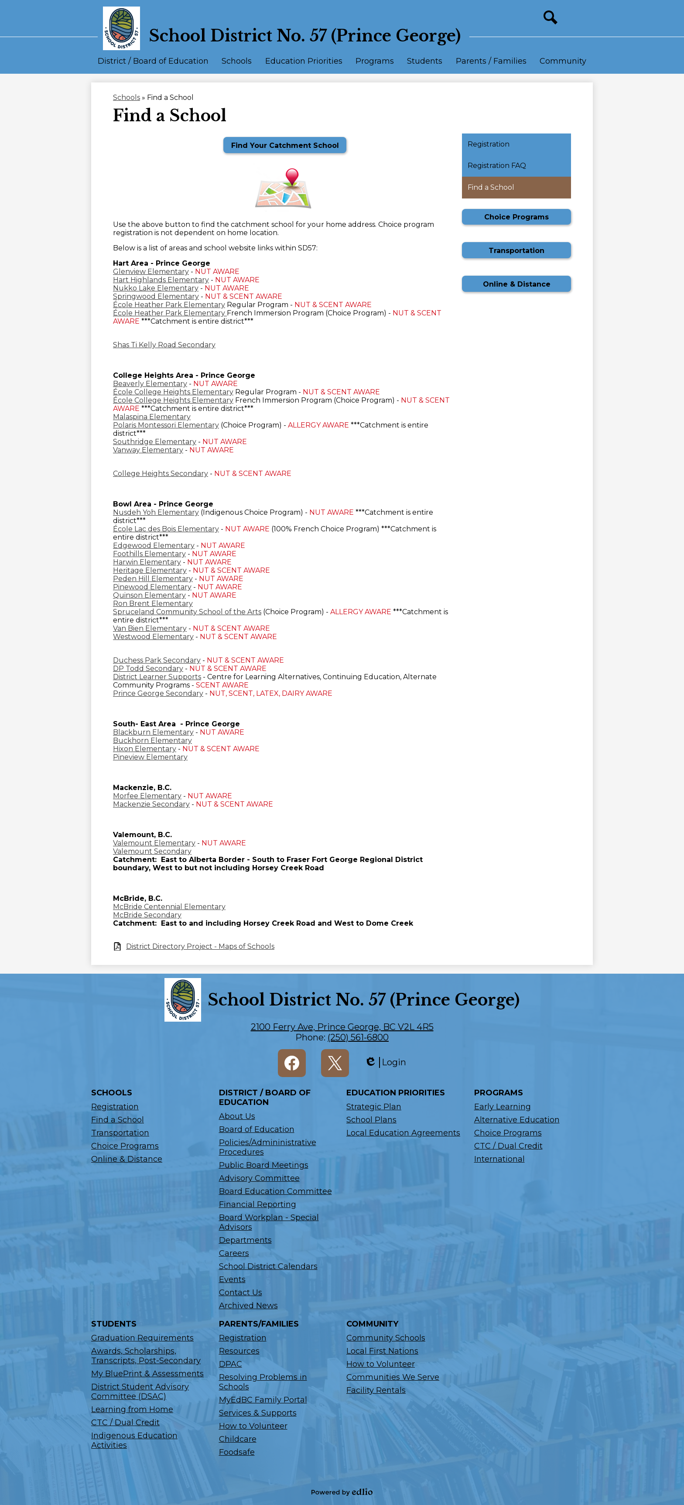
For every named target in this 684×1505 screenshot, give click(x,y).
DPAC (230, 1364)
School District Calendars (268, 1266)
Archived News (248, 1305)
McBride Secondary (147, 915)
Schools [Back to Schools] (126, 97)
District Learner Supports (157, 677)
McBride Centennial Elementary (169, 907)
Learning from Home (132, 1409)
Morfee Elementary (147, 796)
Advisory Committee (259, 1178)
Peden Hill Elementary (153, 579)
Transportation (120, 1133)
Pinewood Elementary (152, 587)
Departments (245, 1240)
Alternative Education (517, 1120)
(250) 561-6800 (358, 1037)
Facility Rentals (376, 1390)
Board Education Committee (275, 1191)
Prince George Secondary (158, 693)
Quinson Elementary (149, 595)
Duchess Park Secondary (157, 660)
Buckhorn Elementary (152, 740)
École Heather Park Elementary (169, 305)
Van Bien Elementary (150, 628)
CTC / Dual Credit (508, 1146)
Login (385, 1062)
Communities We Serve (392, 1377)
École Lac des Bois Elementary (166, 529)
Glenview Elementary (151, 271)
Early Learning (502, 1107)
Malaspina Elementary (152, 417)
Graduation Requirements (142, 1338)
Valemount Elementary (154, 843)
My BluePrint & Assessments (147, 1373)
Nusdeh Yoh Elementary (156, 512)
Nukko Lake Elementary (155, 288)
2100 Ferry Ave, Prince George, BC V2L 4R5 (342, 1027)
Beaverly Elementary (150, 384)
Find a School (117, 1120)
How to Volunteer (253, 1426)
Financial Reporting (257, 1204)
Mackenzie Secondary (151, 804)
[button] (153, 65)
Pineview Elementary (150, 757)
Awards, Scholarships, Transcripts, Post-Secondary (146, 1355)
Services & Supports (258, 1413)
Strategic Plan (373, 1107)
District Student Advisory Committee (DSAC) (140, 1391)
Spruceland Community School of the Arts (187, 612)
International (499, 1159)
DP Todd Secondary (148, 668)
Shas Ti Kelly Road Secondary (164, 345)
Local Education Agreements (403, 1133)
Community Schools (385, 1338)
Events (232, 1279)
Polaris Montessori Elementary (166, 425)
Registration (115, 1107)
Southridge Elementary (154, 442)
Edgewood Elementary (154, 545)
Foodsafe (237, 1452)
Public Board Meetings (263, 1165)
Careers (234, 1253)
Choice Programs (125, 1146)
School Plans (371, 1120)
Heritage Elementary (150, 570)
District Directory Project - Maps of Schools (200, 946)
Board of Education (256, 1129)
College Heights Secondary (160, 473)
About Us (237, 1116)
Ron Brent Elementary (153, 603)
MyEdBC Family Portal (263, 1400)
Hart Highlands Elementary (161, 280)
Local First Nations (382, 1351)
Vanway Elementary (148, 450)
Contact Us (240, 1292)
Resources (239, 1351)
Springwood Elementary (156, 296)
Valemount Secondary (152, 851)
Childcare (237, 1439)
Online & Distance (126, 1159)
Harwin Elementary (147, 562)
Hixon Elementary (144, 749)
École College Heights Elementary (173, 392)
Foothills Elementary (149, 554)
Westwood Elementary (153, 637)
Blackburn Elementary (153, 732)
